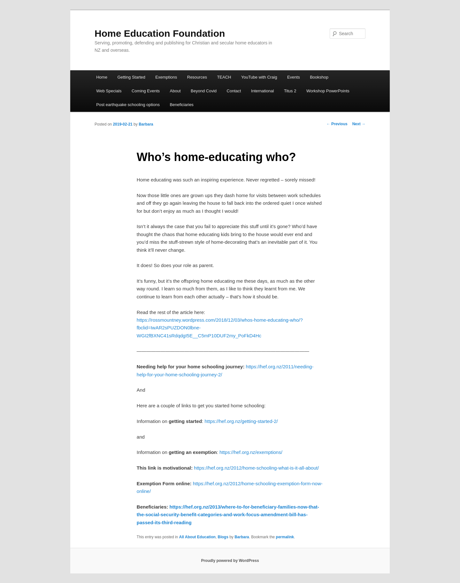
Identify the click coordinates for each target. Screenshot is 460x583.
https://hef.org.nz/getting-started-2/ (241, 421)
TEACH (224, 77)
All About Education (197, 537)
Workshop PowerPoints (327, 90)
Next (358, 124)
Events (293, 77)
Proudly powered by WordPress (230, 560)
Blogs (223, 537)
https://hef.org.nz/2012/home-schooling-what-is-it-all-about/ (256, 468)
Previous (337, 124)
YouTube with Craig (259, 77)
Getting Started (131, 77)
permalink (285, 537)
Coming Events (146, 90)
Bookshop (319, 77)
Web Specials (108, 90)
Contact (234, 90)
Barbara (146, 124)
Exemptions (166, 77)
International (262, 90)
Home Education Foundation (160, 33)
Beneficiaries (181, 104)
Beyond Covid (204, 90)
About (175, 90)
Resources (197, 77)
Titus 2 (290, 90)
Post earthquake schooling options (128, 104)
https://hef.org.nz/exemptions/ (250, 452)
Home (101, 77)
